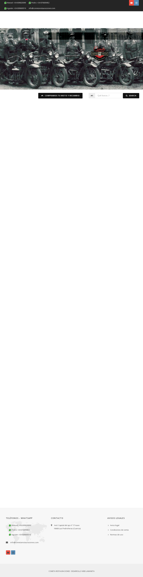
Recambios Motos (66, 28)
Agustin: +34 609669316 (15, 8)
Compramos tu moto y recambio (60, 95)
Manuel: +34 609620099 (15, 3)
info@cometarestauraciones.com (42, 8)
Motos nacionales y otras (35, 28)
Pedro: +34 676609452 (39, 3)
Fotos (122, 28)
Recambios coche (91, 28)
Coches (110, 28)
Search (131, 95)
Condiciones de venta (119, 530)
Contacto (15, 39)
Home (12, 28)
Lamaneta (90, 571)
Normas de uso (116, 534)
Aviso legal (114, 525)
